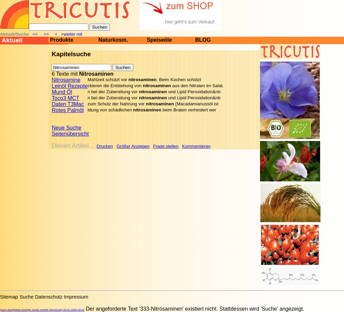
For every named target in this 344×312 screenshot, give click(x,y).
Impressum (76, 297)
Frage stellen (165, 146)
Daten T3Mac (68, 104)
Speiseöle (159, 40)
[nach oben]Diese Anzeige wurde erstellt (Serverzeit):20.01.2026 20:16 (42, 309)
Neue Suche (66, 128)
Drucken (105, 146)
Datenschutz (48, 297)
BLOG (203, 40)
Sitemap (9, 297)
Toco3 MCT (65, 98)
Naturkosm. (113, 40)
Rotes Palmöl (68, 110)
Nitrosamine (66, 80)
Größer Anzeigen (133, 146)
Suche (26, 297)
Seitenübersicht (70, 134)
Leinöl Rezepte (70, 86)
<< (35, 34)
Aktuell (12, 40)
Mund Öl (62, 92)
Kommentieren (196, 146)
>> (46, 34)
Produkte (61, 40)
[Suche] (58, 27)
